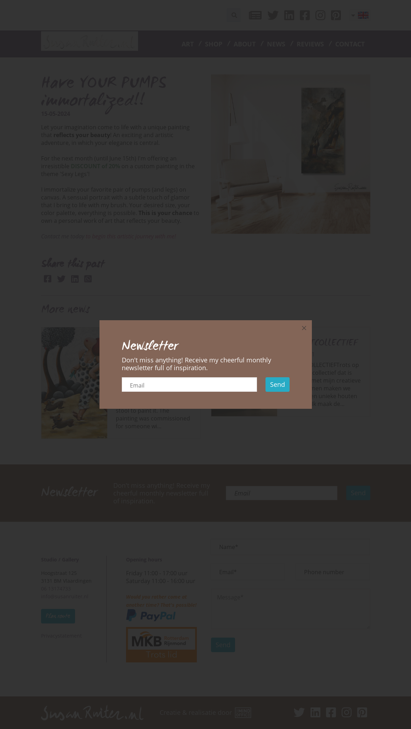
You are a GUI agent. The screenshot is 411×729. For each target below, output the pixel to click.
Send (277, 384)
